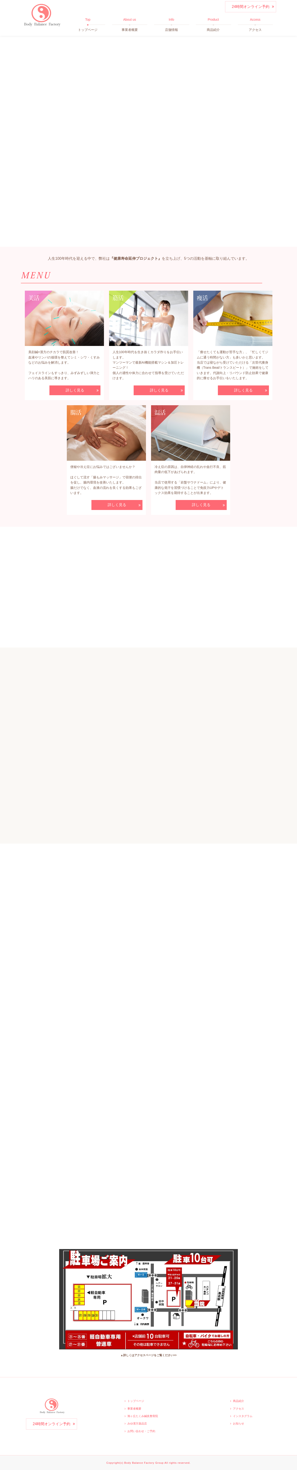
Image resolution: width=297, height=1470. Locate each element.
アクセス (238, 1408)
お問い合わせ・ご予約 (141, 1431)
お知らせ (238, 1423)
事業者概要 (134, 1408)
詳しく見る (75, 390)
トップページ (135, 1401)
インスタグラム (242, 1416)
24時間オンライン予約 (250, 7)
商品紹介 (238, 1401)
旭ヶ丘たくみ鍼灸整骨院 (142, 1416)
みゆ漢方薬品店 (137, 1423)
